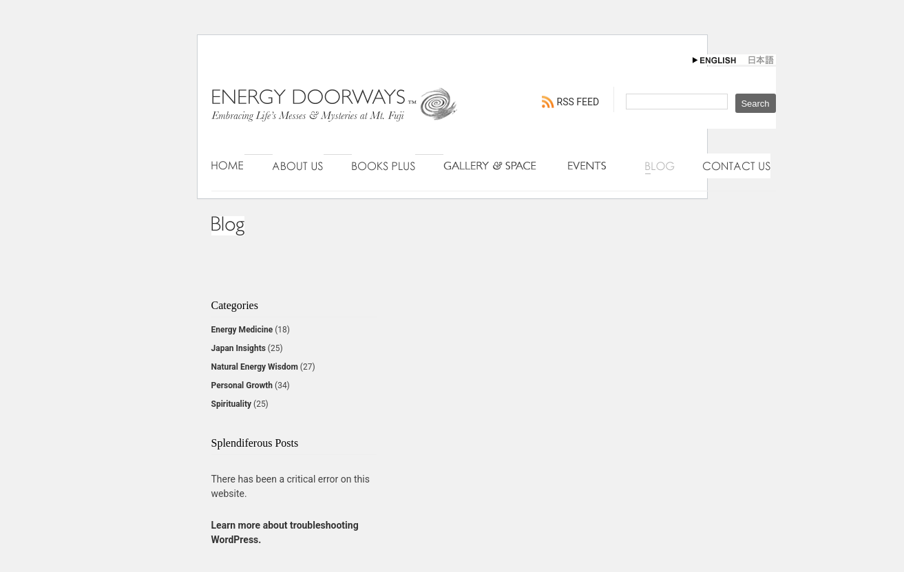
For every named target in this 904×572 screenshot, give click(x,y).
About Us (298, 165)
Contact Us (736, 165)
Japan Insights (238, 348)
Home (227, 165)
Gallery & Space (491, 165)
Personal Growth (242, 385)
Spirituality (231, 404)
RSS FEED (578, 101)
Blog (660, 165)
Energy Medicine (242, 330)
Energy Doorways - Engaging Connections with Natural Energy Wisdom (335, 118)
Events (592, 165)
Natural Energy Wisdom (254, 367)
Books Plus (383, 165)
